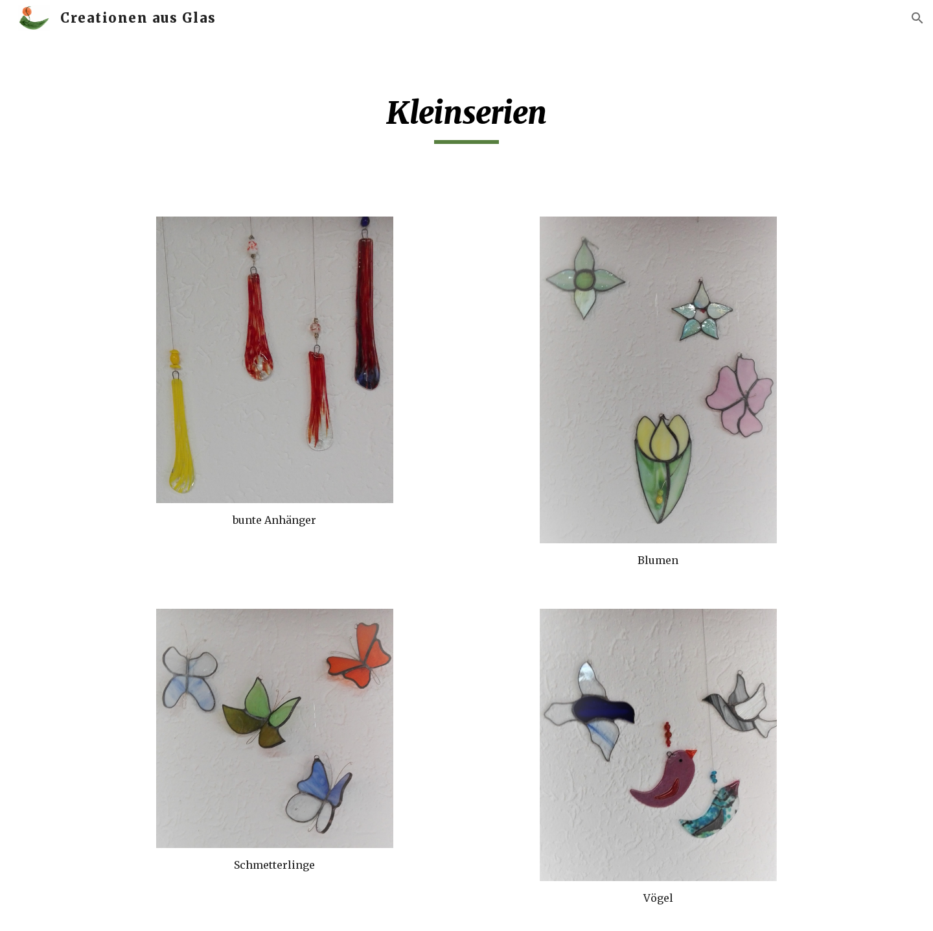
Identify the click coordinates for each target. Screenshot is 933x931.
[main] (466, 118)
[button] (917, 18)
